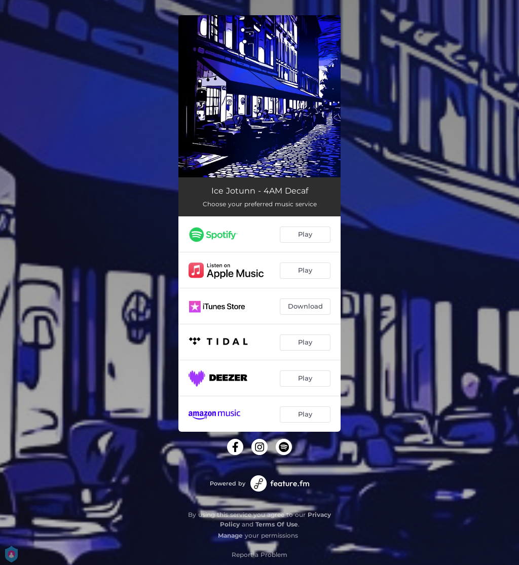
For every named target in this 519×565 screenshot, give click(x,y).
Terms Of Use (276, 524)
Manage (230, 535)
